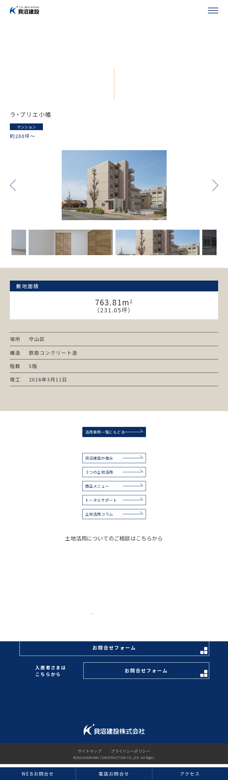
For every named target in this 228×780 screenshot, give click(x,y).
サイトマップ (89, 751)
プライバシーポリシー (130, 751)
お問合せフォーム (150, 649)
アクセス (190, 773)
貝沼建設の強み (99, 458)
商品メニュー (97, 486)
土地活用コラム (99, 514)
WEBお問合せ (38, 773)
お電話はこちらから (146, 616)
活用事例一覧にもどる (105, 432)
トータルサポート (101, 500)
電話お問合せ (114, 773)
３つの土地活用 (99, 472)
